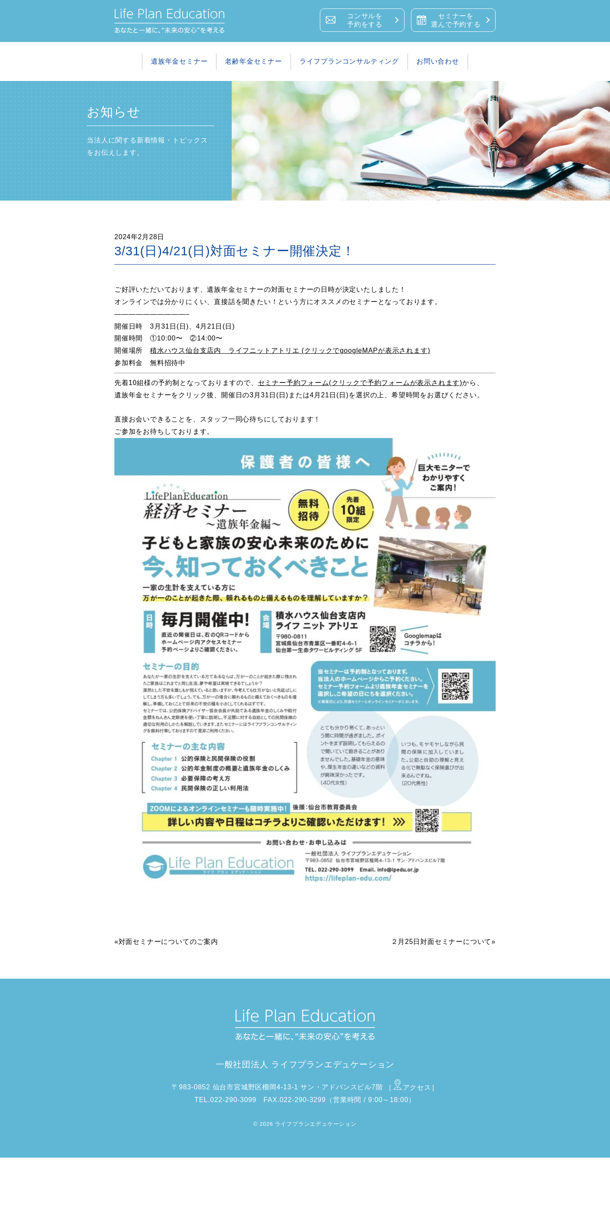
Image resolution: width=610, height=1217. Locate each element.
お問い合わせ (437, 61)
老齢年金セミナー (253, 61)
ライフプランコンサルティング (349, 61)
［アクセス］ (411, 1087)
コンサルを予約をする (365, 20)
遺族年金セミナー (179, 61)
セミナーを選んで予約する (456, 20)
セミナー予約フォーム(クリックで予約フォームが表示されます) (360, 382)
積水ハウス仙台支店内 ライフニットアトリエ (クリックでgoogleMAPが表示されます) (290, 350)
